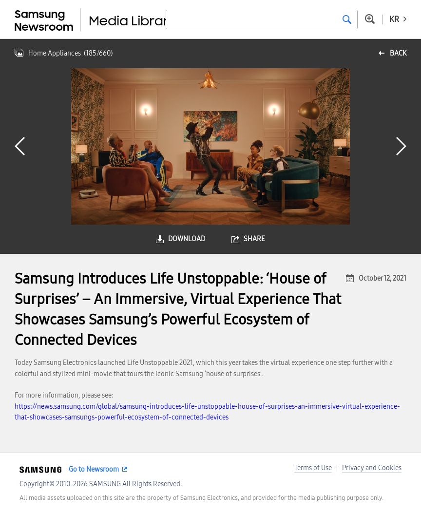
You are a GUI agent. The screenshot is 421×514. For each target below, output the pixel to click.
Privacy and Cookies (372, 468)
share (254, 239)
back (398, 53)
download (186, 239)
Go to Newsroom (94, 469)
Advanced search (370, 19)
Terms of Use (313, 468)
